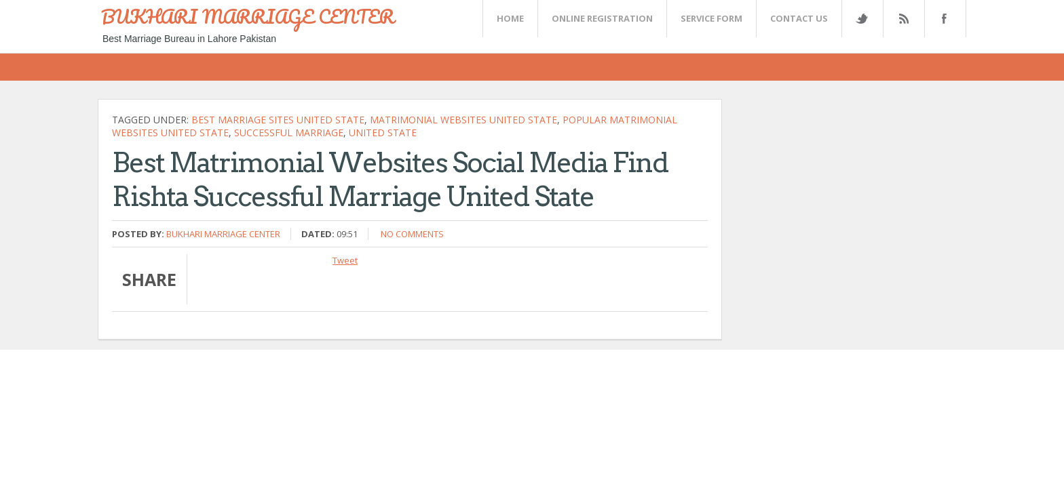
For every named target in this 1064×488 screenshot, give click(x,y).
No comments (412, 234)
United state (383, 132)
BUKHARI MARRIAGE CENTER (247, 16)
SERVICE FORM (711, 18)
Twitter (862, 19)
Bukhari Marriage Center (223, 234)
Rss (903, 19)
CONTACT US (799, 18)
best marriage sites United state (277, 119)
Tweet (345, 260)
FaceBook (942, 19)
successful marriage (288, 132)
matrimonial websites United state (463, 119)
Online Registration (602, 18)
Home (510, 18)
